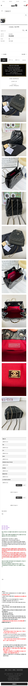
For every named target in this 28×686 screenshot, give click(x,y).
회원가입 (10, 1)
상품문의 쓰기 (18, 497)
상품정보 (4, 60)
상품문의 (17, 60)
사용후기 (10, 60)
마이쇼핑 (17, 1)
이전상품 (4, 54)
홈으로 (6, 669)
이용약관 (13, 669)
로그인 (3, 1)
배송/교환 (24, 60)
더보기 (24, 485)
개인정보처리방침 (19, 669)
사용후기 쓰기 (18, 485)
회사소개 (9, 669)
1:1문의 (24, 1)
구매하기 (14, 684)
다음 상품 (23, 54)
